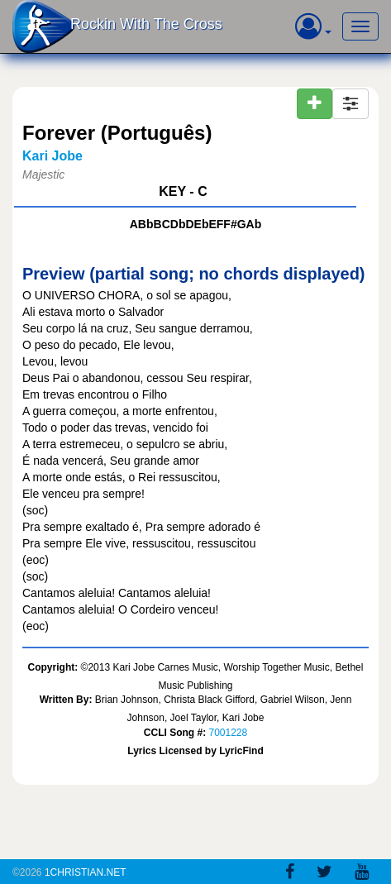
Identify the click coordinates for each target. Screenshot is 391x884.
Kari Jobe (52, 156)
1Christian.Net (85, 872)
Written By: (66, 699)
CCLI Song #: (175, 732)
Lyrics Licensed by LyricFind (195, 751)
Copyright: (53, 667)
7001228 (227, 732)
